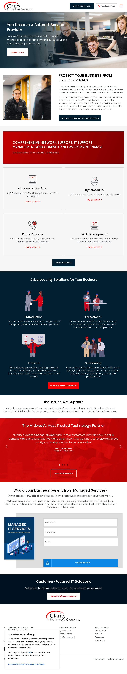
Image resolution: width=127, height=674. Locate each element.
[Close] (57, 631)
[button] (6, 457)
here (30, 652)
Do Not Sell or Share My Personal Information (28, 664)
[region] (32, 649)
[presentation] (62, 562)
